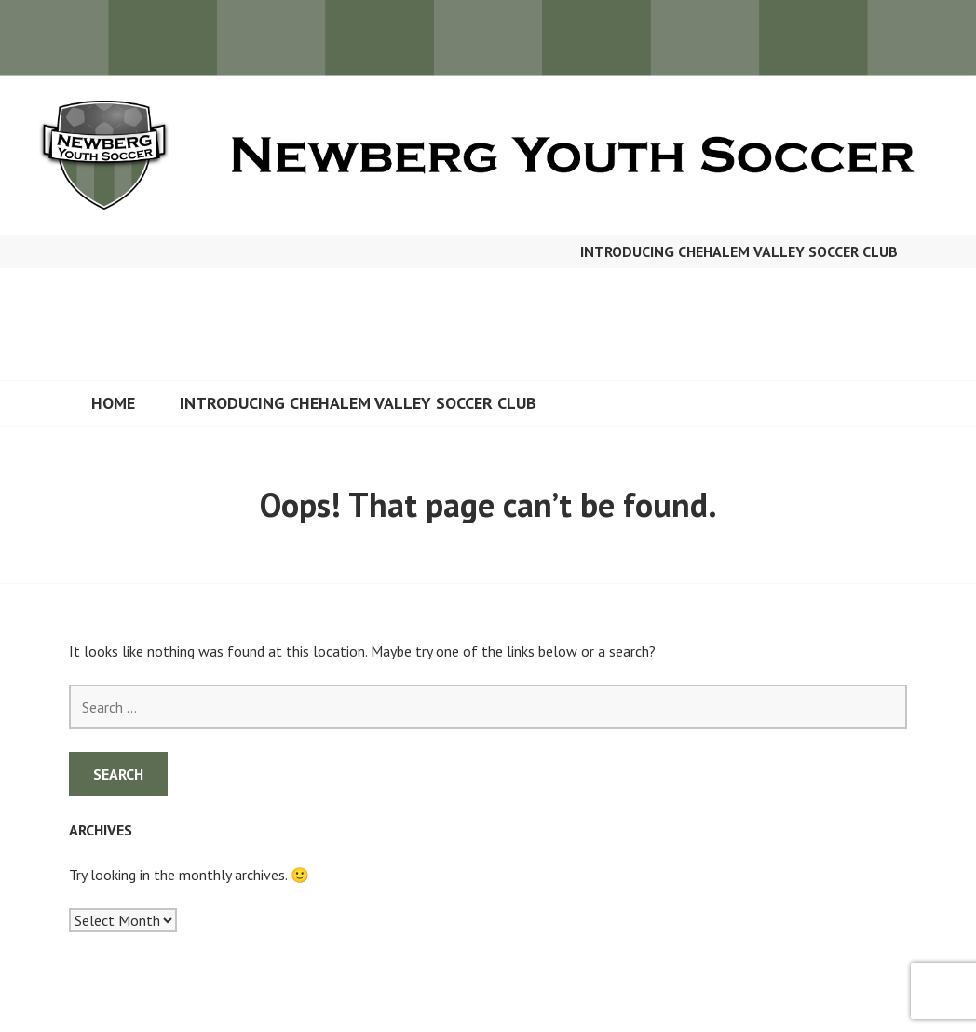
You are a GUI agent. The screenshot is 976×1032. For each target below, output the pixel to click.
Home (113, 403)
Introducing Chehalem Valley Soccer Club (739, 251)
